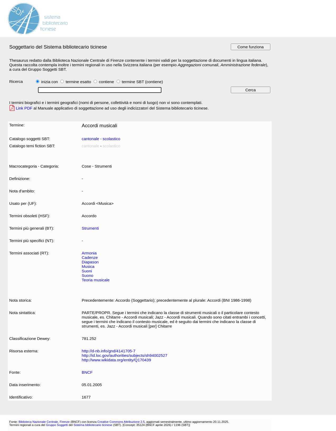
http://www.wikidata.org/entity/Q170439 (116, 360)
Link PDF (24, 108)
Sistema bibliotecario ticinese (93, 425)
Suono (87, 275)
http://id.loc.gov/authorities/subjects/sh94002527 (124, 355)
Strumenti (90, 228)
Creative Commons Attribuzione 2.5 (121, 421)
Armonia (89, 253)
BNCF (87, 372)
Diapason (90, 262)
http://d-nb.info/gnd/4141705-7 (109, 351)
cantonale (90, 138)
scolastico (111, 138)
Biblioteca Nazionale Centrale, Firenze (44, 421)
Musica (88, 266)
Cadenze (90, 257)
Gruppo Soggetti (57, 425)
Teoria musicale (96, 280)
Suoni (87, 271)
